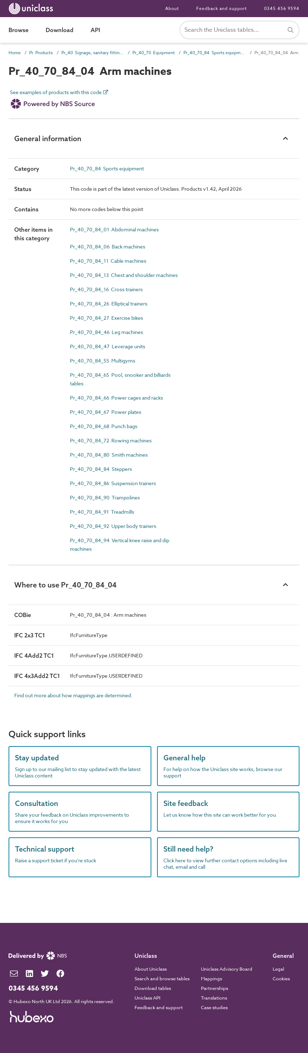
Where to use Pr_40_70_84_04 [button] (65, 584)
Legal (278, 969)
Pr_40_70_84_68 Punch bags (103, 426)
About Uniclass (151, 969)
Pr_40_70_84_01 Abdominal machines (114, 229)
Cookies (281, 978)
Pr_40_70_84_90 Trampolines (105, 497)
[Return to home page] (32, 8)
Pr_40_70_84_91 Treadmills (102, 511)
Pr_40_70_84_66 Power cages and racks (116, 397)
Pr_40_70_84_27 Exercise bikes (106, 317)
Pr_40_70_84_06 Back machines (107, 246)
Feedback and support (221, 8)
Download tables (153, 988)
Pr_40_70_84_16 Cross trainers (106, 289)
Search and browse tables (162, 978)
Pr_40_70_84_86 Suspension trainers (113, 483)
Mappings (211, 978)
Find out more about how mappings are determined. (73, 695)
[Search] (290, 30)
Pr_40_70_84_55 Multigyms (102, 360)
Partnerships (214, 988)
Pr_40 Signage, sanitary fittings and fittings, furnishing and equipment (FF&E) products (92, 53)
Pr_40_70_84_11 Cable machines (108, 260)
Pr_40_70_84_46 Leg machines (106, 332)
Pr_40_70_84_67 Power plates (105, 412)
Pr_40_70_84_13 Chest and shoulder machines (124, 275)
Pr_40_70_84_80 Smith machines (109, 454)
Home (15, 53)
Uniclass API (147, 998)
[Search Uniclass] (239, 30)
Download (60, 30)
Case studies (214, 1007)
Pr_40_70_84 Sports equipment (214, 53)
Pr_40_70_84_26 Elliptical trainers (108, 303)
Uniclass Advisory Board (226, 969)
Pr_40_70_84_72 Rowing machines (111, 440)
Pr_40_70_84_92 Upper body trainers (113, 526)
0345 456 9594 (281, 8)
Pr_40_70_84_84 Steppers (101, 469)
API (95, 30)
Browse (19, 30)
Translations (214, 998)
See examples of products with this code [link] (59, 100)
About (172, 8)
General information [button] (47, 138)
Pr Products (41, 53)
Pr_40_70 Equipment (153, 53)
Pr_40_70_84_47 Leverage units (107, 346)
